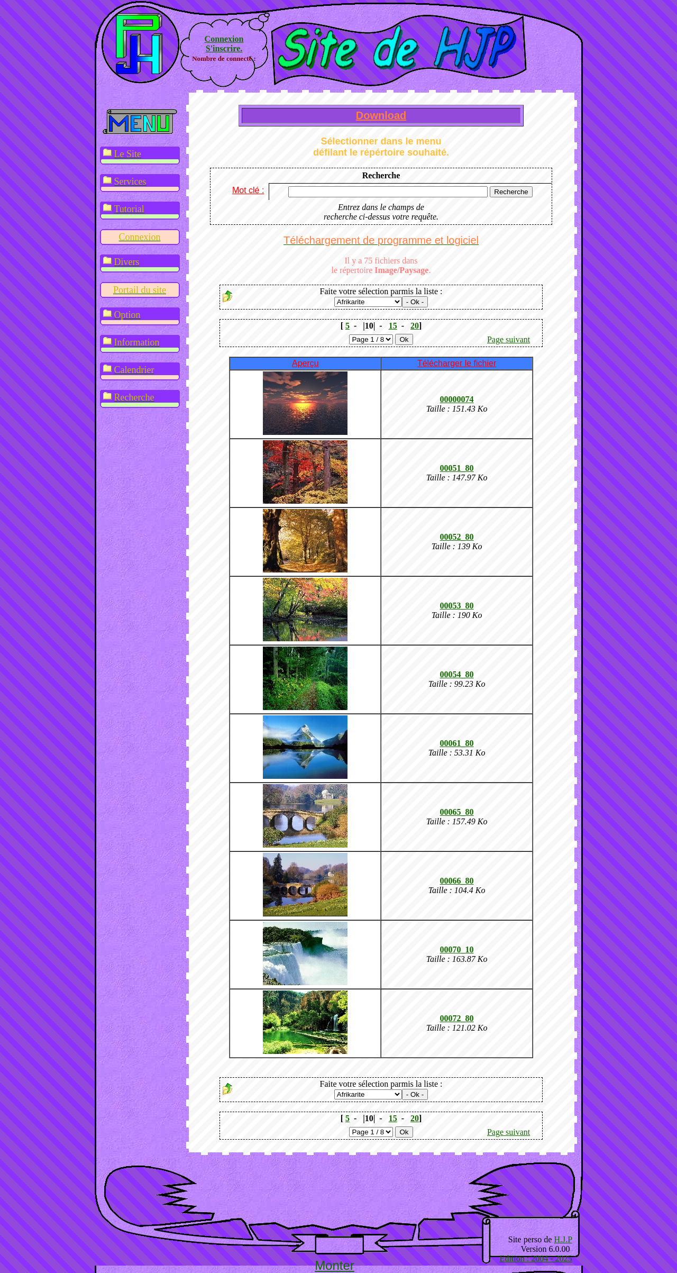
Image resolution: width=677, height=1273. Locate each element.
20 (414, 325)
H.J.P (563, 1239)
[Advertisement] (334, 1192)
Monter (334, 1265)
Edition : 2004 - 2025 (536, 1258)
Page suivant (508, 339)
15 (393, 325)
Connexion (224, 38)
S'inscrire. (224, 48)
